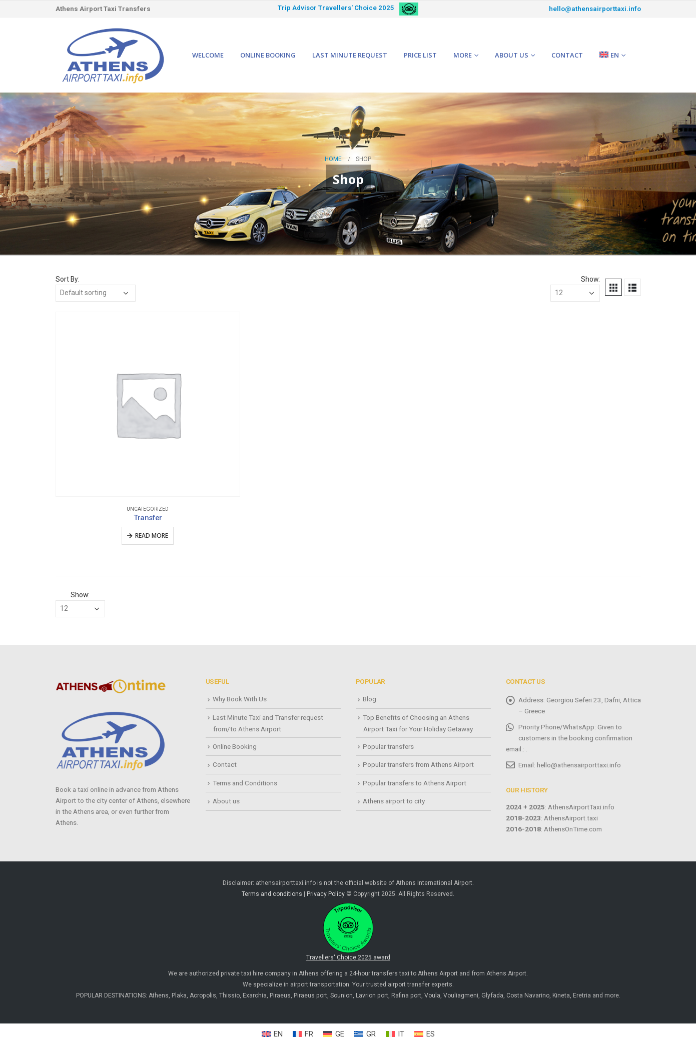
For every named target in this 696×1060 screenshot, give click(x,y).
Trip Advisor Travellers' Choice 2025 (336, 8)
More (462, 55)
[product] (148, 404)
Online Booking (268, 55)
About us (511, 55)
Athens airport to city (394, 801)
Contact (567, 55)
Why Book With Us (240, 699)
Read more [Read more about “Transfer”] (151, 535)
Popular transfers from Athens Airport (418, 764)
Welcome (208, 55)
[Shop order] (96, 293)
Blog (369, 699)
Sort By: (68, 279)
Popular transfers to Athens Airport (414, 783)
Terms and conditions (272, 893)
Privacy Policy (326, 893)
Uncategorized (148, 509)
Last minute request (349, 55)
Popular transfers (388, 746)
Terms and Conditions (245, 783)
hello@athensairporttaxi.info (595, 9)
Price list (420, 55)
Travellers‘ (348, 932)
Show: (590, 279)
